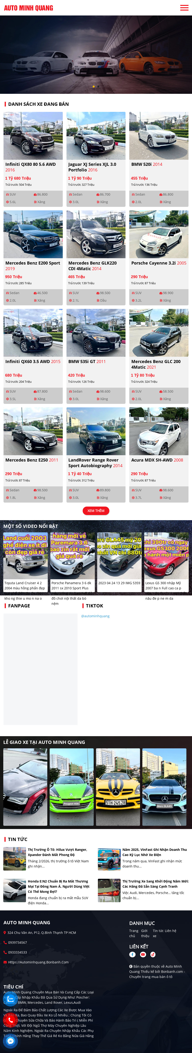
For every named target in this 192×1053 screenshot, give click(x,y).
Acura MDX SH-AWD (157, 460)
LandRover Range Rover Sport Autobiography (95, 462)
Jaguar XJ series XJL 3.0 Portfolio (92, 167)
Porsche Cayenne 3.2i (158, 263)
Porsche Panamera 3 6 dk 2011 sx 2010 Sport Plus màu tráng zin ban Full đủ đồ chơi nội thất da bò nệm (72, 593)
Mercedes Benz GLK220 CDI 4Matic (92, 265)
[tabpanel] (96, 47)
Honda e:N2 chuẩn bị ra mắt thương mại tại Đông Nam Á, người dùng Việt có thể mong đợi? (58, 886)
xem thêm (96, 511)
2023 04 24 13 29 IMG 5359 (119, 583)
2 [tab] (98, 86)
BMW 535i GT (87, 361)
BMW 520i (146, 164)
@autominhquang (95, 616)
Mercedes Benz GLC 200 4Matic (156, 364)
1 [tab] (93, 86)
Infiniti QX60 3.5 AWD (32, 361)
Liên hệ (170, 930)
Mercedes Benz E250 (31, 460)
